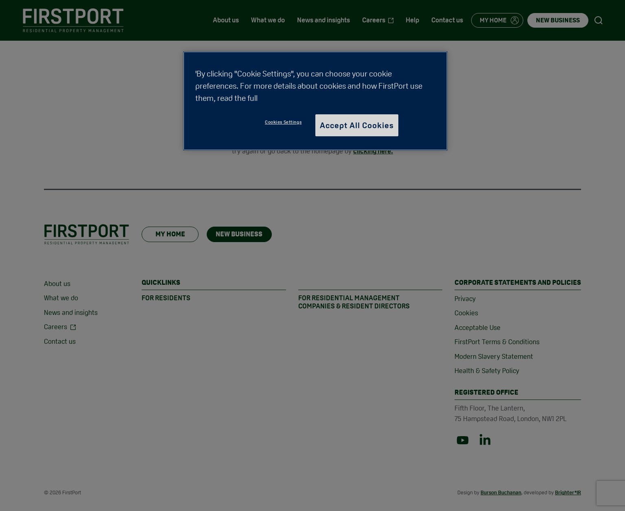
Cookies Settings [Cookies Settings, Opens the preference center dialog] (283, 122)
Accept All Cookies (357, 125)
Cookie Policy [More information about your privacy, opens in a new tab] (285, 98)
